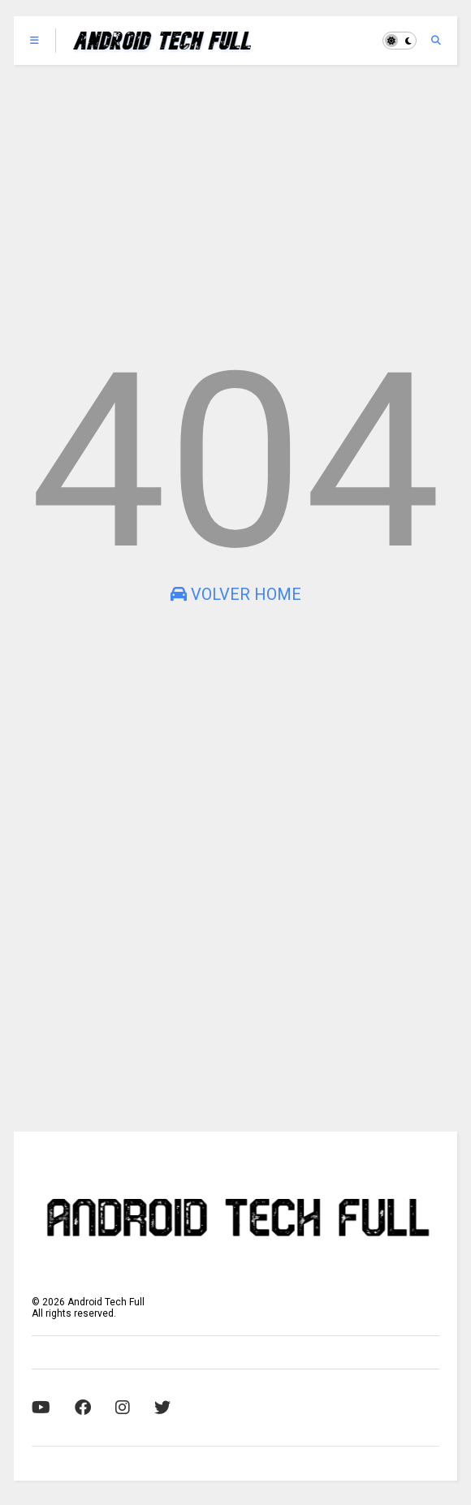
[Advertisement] (235, 203)
